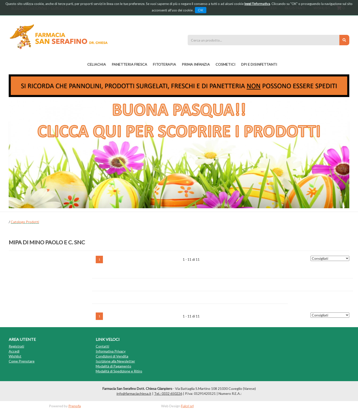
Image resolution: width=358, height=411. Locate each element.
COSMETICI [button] (225, 64)
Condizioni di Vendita (112, 356)
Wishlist (15, 356)
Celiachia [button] (96, 64)
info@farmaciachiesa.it (134, 393)
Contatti (102, 346)
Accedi (14, 351)
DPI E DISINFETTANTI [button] (259, 64)
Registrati (16, 346)
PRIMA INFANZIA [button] (196, 64)
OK (200, 10)
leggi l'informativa (257, 4)
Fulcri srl (187, 406)
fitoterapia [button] (164, 64)
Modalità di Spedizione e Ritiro (119, 371)
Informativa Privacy (111, 351)
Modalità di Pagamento (113, 366)
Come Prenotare (22, 361)
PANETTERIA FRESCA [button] (129, 64)
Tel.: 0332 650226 (168, 393)
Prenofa (74, 406)
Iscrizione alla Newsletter (115, 361)
